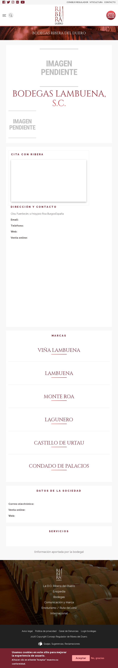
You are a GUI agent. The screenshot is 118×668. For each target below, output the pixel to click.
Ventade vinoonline (111, 15)
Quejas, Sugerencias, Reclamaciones (62, 644)
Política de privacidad (45, 631)
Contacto (110, 2)
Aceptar (81, 658)
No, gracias (97, 658)
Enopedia (59, 591)
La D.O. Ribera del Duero (59, 586)
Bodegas (59, 597)
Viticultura (96, 2)
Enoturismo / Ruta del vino (59, 607)
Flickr (17, 2)
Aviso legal (27, 631)
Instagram (13, 2)
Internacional (59, 613)
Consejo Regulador (77, 2)
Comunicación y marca (59, 602)
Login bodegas (88, 631)
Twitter (8, 2)
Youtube (23, 2)
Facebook (3, 2)
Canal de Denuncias (69, 631)
